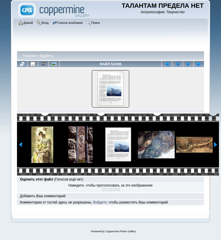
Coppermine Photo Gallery (120, 231)
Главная (29, 56)
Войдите (100, 202)
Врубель (47, 56)
